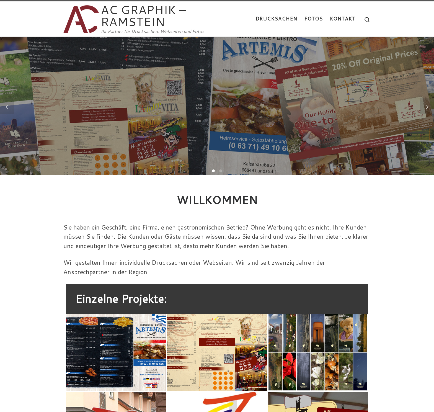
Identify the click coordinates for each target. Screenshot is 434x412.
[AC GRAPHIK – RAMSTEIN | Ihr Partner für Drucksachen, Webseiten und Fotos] (81, 17)
